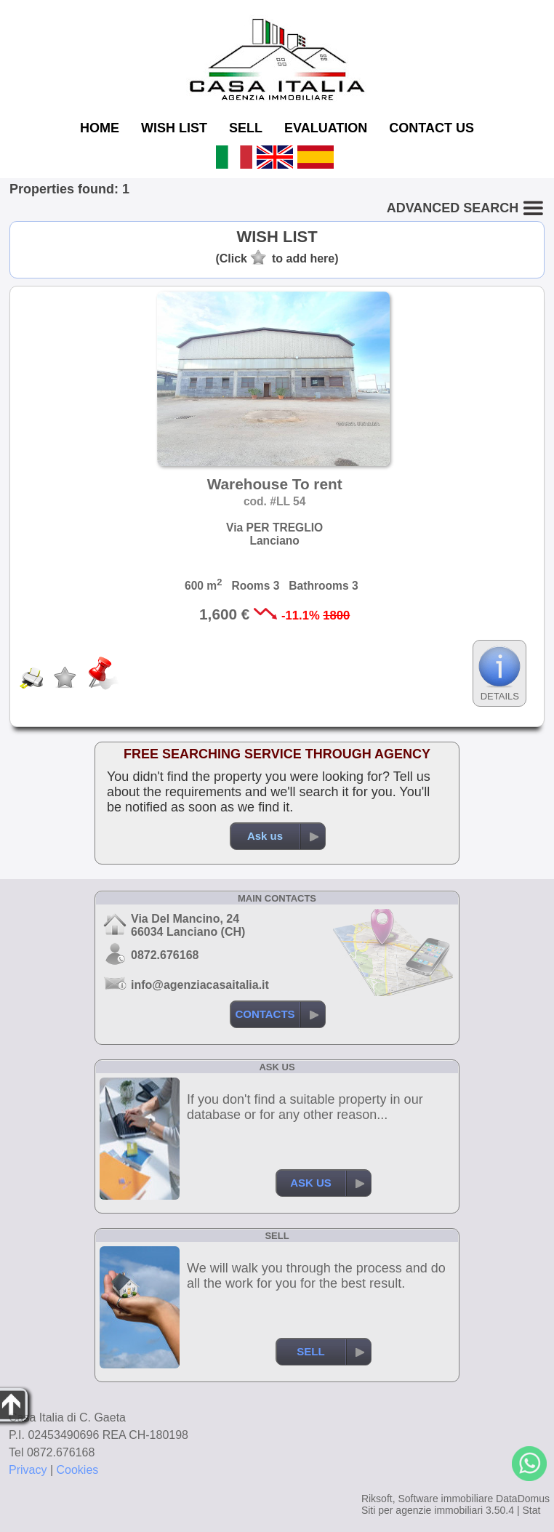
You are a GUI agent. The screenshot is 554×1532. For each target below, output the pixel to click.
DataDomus (523, 1498)
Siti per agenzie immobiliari (422, 1510)
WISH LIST (174, 128)
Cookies (78, 1470)
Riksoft (377, 1498)
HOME (99, 128)
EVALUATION (325, 128)
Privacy (28, 1470)
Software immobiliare (445, 1498)
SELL (245, 128)
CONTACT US (431, 128)
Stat (531, 1510)
